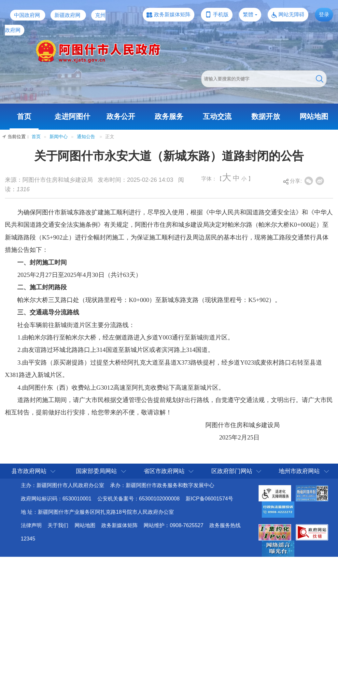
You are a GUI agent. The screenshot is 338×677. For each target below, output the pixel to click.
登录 (324, 14)
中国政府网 (27, 15)
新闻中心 (58, 136)
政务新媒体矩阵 (172, 14)
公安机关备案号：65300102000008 (138, 498)
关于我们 (58, 525)
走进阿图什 (72, 116)
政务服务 (169, 116)
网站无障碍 (291, 14)
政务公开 (120, 116)
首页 (24, 116)
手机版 (221, 14)
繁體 (248, 14)
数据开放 (265, 116)
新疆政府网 (67, 15)
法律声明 (31, 525)
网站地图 (314, 116)
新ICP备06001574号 (209, 498)
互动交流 (217, 116)
